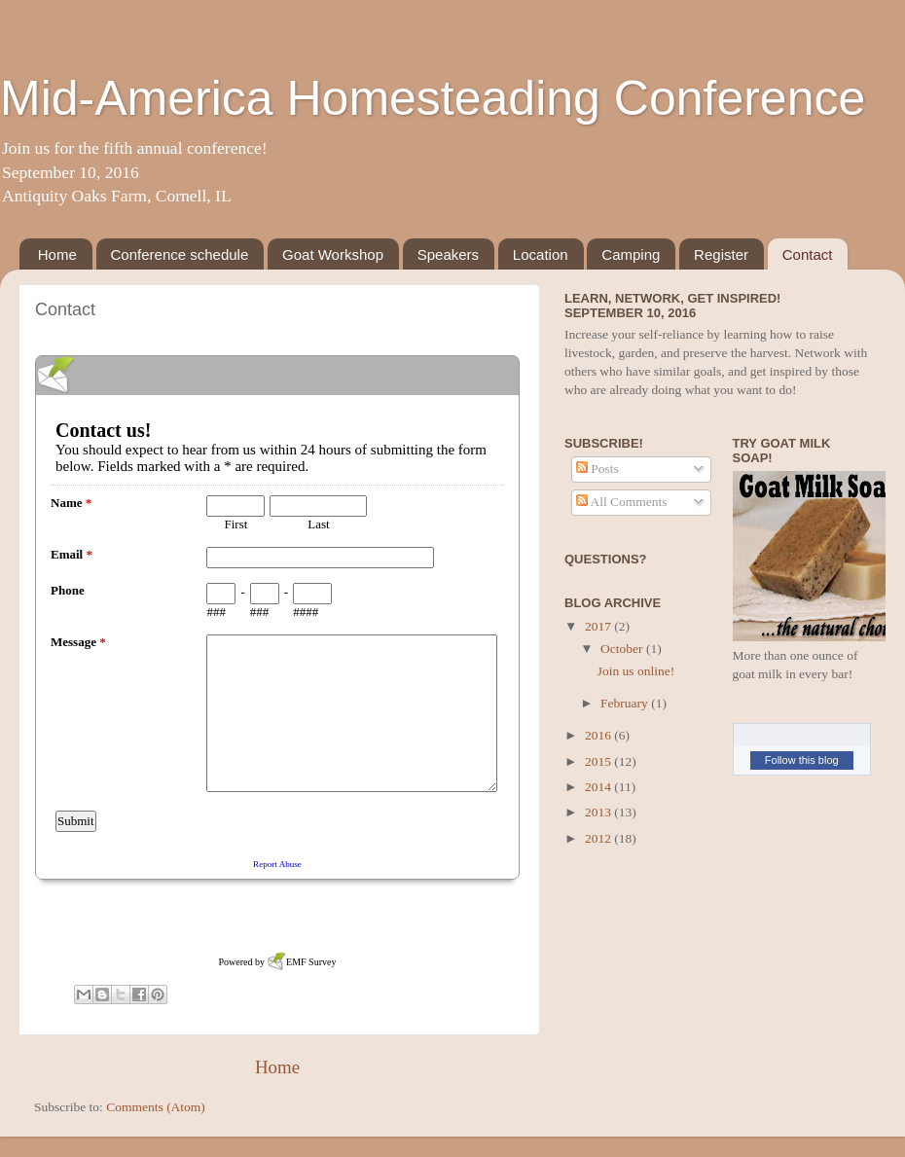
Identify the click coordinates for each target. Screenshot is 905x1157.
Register (721, 254)
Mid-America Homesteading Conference (432, 98)
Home (57, 254)
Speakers (448, 254)
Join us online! (636, 671)
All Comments (622, 501)
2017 (599, 626)
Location (540, 254)
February (625, 703)
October (623, 648)
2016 (599, 735)
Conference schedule (180, 254)
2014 (599, 786)
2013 (599, 812)
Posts (597, 468)
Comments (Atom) (155, 1107)
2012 (599, 838)
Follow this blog (802, 760)
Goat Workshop (332, 254)
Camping (630, 254)
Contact (807, 254)
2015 (599, 761)
